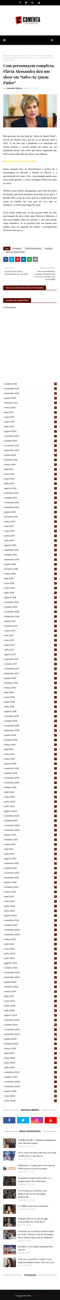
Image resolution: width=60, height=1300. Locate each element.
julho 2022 (30, 911)
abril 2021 (30, 849)
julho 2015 (30, 540)
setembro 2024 (30, 1020)
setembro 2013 (30, 436)
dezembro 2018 (30, 730)
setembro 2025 (30, 1072)
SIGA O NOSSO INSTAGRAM (19, 161)
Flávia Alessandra (33, 248)
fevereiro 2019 (30, 740)
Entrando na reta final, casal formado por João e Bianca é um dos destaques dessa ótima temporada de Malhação (36, 1234)
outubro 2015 (30, 555)
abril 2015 (30, 526)
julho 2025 (30, 1067)
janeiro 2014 (30, 455)
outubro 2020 (30, 820)
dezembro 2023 (30, 977)
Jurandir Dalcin (14, 88)
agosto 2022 (30, 915)
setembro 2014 (30, 493)
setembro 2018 (30, 716)
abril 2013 (30, 412)
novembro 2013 (30, 445)
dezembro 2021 (30, 877)
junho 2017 (30, 645)
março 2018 (30, 687)
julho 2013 (30, 426)
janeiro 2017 (30, 621)
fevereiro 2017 (30, 626)
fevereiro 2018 (30, 683)
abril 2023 (30, 944)
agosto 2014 (30, 488)
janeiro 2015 (30, 512)
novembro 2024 (30, 1029)
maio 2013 (30, 417)
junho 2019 (30, 759)
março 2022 (30, 892)
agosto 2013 (30, 431)
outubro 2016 (30, 607)
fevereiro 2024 (30, 987)
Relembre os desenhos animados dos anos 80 (35, 1248)
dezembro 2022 (30, 934)
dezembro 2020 (30, 830)
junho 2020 (30, 801)
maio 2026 (30, 1096)
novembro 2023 (30, 972)
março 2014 (30, 464)
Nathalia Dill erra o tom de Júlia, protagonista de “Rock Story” (33, 1220)
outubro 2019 (30, 773)
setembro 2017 (30, 659)
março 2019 (30, 744)
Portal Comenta (38, 1296)
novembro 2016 (30, 612)
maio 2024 (30, 1001)
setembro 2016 (30, 602)
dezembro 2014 (30, 507)
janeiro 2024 (30, 982)
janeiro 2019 (30, 735)
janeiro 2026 (30, 1091)
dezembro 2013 (30, 450)
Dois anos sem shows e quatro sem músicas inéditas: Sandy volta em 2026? (36, 1261)
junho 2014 (30, 479)
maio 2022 (30, 901)
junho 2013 (30, 422)
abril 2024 (30, 996)
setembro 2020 (30, 816)
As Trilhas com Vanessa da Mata (33, 1206)
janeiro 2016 (30, 564)
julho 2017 (30, 649)
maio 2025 (30, 1058)
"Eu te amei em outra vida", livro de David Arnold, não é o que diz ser (37, 1154)
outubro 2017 (30, 664)
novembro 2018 (30, 725)
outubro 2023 (30, 968)
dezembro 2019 (30, 782)
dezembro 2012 (30, 393)
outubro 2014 (30, 498)
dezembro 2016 (30, 616)
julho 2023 (30, 958)
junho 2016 (30, 588)
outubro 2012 (30, 384)
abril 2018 (30, 692)
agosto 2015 (30, 545)
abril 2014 (30, 469)
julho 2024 (30, 1010)
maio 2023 (30, 949)
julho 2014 (30, 483)
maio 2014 (30, 474)
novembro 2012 (30, 388)
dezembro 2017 (30, 673)
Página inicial (9, 55)
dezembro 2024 (30, 1034)
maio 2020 (30, 797)
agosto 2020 (30, 811)
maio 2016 (30, 583)
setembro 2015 (30, 550)
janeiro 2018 (30, 678)
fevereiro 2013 (30, 403)
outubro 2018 (30, 721)
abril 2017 (30, 635)
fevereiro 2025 (30, 1044)
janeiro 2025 (30, 1039)
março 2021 (30, 844)
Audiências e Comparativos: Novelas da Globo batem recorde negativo (36, 1167)
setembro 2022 (30, 920)
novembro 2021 (30, 873)
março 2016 (30, 574)
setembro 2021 (30, 863)
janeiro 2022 (30, 882)
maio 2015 (30, 531)
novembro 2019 (30, 778)
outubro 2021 (30, 868)
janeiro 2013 (30, 398)
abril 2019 (30, 749)
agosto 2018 (30, 711)
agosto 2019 (30, 763)
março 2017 (30, 631)
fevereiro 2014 (30, 460)
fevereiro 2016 (30, 569)
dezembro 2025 (30, 1086)
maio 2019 (30, 754)
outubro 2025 (30, 1077)
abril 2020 (30, 792)
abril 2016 (30, 578)
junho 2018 (30, 702)
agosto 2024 (30, 1015)
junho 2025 (30, 1063)
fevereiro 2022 (30, 887)
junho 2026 (30, 1101)
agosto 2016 (30, 597)
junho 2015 (30, 536)
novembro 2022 (30, 930)
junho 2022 (30, 906)
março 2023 (30, 939)
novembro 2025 (30, 1082)
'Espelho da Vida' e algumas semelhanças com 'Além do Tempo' (37, 1141)
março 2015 (30, 521)
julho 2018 (30, 706)
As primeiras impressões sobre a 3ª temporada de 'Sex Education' (35, 1179)
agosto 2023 (30, 963)
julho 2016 (30, 593)
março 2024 (30, 991)
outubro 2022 (30, 925)
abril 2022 (30, 896)
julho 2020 (30, 806)
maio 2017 (30, 640)
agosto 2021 (30, 858)
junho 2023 (30, 953)
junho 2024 (30, 1006)
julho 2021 (30, 854)
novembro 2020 (30, 825)
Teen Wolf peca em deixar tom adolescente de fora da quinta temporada (32, 1193)
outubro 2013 (30, 441)
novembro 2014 (30, 502)
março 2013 (30, 407)
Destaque (17, 248)
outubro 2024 (30, 1025)
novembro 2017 (30, 668)
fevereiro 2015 (30, 517)
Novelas (48, 248)
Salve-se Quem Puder (26, 55)
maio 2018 (30, 697)
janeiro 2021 (30, 835)
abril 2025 (30, 1053)
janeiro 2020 (30, 787)
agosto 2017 (30, 654)
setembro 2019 (30, 768)
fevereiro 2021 (30, 839)
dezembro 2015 (30, 559)
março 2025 (30, 1048)
